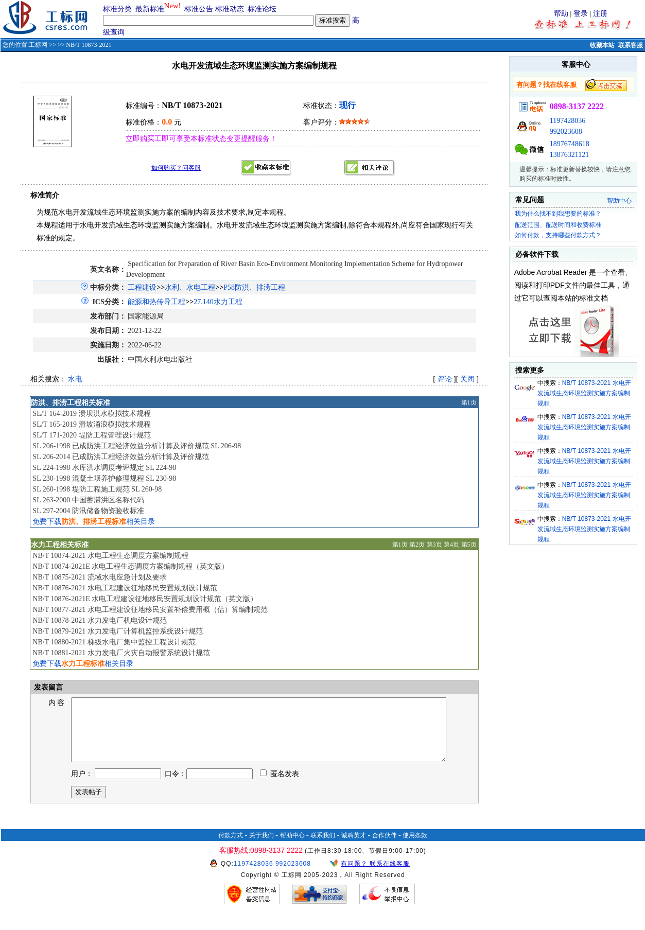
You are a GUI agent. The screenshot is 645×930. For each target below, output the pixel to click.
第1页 (469, 402)
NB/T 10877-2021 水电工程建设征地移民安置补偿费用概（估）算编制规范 (149, 609)
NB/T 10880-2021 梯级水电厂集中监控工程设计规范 (113, 642)
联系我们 (322, 847)
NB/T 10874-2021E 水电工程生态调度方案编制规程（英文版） (130, 566)
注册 (600, 13)
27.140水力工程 (218, 302)
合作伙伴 (384, 847)
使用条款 (415, 847)
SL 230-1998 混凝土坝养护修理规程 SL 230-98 (104, 478)
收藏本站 (602, 45)
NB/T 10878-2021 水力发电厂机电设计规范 (99, 620)
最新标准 (149, 9)
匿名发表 (279, 786)
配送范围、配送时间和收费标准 (558, 225)
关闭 (467, 379)
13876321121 (569, 155)
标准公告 (198, 9)
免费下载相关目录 (93, 521)
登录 (580, 13)
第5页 (469, 544)
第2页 (417, 544)
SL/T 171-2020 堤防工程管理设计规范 (91, 435)
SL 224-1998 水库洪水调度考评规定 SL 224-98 (104, 467)
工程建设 (142, 287)
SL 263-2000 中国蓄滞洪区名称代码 (88, 500)
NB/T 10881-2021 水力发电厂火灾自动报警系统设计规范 (121, 653)
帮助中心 (619, 200)
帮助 (561, 13)
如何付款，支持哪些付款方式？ (558, 235)
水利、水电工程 (190, 287)
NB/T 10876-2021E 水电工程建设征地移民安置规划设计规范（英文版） (144, 599)
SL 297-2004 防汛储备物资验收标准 (88, 511)
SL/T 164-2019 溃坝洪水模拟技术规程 (91, 413)
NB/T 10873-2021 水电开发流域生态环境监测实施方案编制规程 (584, 393)
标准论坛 (262, 9)
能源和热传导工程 (156, 302)
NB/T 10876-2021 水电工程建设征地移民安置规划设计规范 (124, 588)
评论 (445, 379)
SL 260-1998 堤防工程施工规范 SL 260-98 (97, 489)
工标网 (38, 44)
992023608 (566, 131)
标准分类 (117, 9)
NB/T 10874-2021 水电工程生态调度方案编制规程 (110, 555)
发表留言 (47, 687)
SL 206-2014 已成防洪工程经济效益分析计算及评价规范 (120, 457)
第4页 (451, 544)
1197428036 (567, 121)
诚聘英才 (353, 847)
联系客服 (630, 45)
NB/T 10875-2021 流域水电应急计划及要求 (99, 577)
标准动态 (229, 9)
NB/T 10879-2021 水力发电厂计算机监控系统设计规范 (117, 631)
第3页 (434, 544)
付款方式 (230, 847)
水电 (75, 379)
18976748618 (569, 144)
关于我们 (261, 847)
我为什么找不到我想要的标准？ (558, 213)
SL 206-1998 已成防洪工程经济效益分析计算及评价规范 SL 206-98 (136, 446)
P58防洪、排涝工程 (254, 287)
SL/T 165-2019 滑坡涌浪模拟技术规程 (91, 424)
